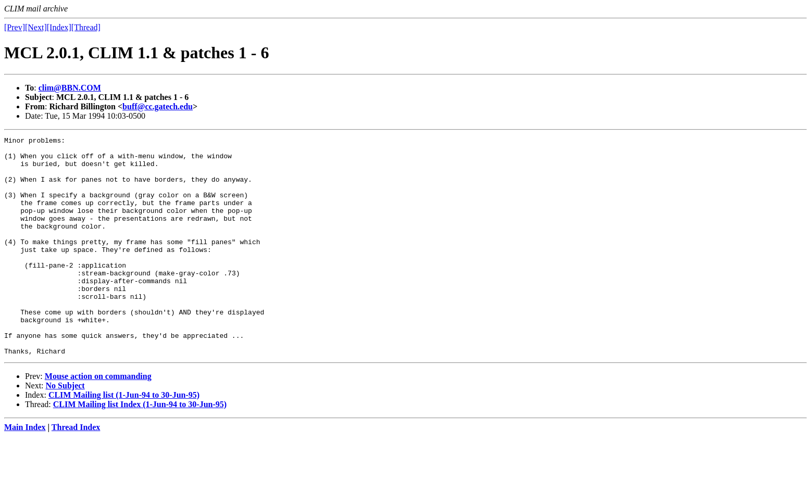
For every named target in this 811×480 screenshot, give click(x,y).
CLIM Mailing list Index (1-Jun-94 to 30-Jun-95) (140, 448)
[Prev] (14, 27)
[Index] (59, 27)
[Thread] (86, 27)
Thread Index (76, 470)
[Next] (36, 27)
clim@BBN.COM (70, 87)
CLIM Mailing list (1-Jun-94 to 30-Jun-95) (123, 438)
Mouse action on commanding (98, 419)
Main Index (25, 470)
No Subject (65, 429)
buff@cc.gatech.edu (157, 106)
